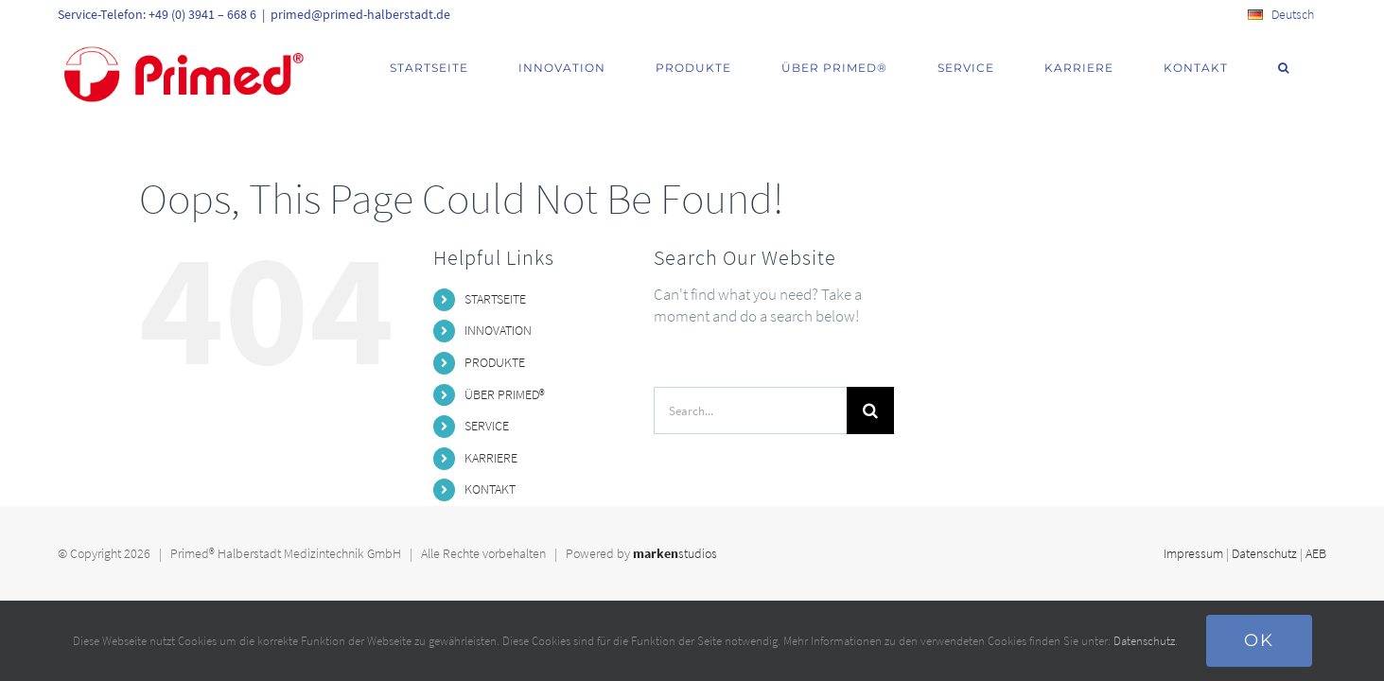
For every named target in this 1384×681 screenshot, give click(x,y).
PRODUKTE (494, 362)
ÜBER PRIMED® (504, 394)
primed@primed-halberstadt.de (360, 14)
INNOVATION (498, 330)
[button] (1307, 68)
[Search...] (750, 410)
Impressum (1193, 553)
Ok (1259, 640)
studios (675, 553)
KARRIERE (490, 457)
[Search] (870, 410)
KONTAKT (490, 489)
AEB (1315, 553)
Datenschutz (1264, 553)
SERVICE (486, 425)
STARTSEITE (495, 298)
